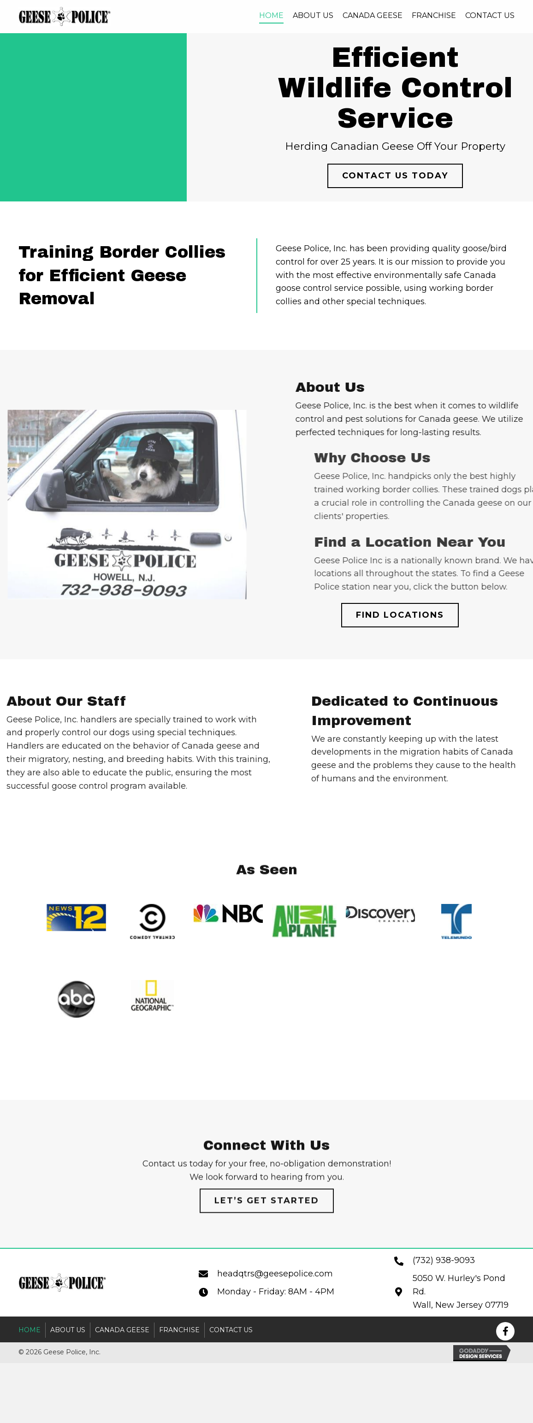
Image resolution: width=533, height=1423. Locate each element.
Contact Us (231, 1330)
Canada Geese (122, 1330)
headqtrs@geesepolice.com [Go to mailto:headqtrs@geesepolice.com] (275, 1274)
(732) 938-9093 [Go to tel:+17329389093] (444, 1260)
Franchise (179, 1330)
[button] (396, 176)
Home (29, 1330)
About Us (67, 1330)
